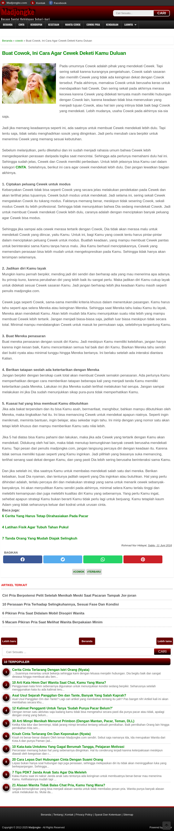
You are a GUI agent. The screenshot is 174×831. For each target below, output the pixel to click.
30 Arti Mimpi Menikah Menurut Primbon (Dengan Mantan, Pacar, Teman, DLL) (73, 721)
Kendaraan (112, 24)
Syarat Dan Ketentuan (107, 814)
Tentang (58, 814)
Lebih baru (9, 641)
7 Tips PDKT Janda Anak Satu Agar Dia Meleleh (49, 772)
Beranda (7, 24)
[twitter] (62, 559)
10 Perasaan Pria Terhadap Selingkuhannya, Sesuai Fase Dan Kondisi (60, 604)
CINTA (21, 167)
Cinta (21, 24)
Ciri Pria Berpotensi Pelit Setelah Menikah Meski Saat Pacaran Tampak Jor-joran (69, 595)
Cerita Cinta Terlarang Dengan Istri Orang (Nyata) (50, 670)
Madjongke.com (17, 2)
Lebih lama (165, 641)
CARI (161, 13)
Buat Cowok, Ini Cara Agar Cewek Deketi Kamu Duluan (64, 53)
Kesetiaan (53, 24)
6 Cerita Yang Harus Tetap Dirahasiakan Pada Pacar (45, 516)
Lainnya (128, 24)
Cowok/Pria (93, 24)
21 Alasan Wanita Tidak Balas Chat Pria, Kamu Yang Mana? (58, 785)
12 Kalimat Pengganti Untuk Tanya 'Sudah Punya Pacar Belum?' (62, 708)
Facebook (60, 3)
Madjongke (17, 12)
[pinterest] (143, 559)
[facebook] (22, 559)
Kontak (40, 3)
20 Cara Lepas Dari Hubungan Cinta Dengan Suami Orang (57, 759)
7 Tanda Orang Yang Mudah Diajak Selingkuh (39, 538)
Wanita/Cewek (72, 24)
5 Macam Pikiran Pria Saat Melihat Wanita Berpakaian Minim (52, 622)
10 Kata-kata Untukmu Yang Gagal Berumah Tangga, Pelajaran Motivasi (68, 746)
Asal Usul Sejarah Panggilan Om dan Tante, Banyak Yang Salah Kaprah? (69, 695)
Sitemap (128, 814)
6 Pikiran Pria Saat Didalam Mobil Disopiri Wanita (43, 613)
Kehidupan (36, 24)
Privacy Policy (84, 814)
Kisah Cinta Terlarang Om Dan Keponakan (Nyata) (51, 734)
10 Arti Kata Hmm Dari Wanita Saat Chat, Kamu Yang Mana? (59, 682)
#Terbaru (94, 571)
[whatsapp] (102, 559)
